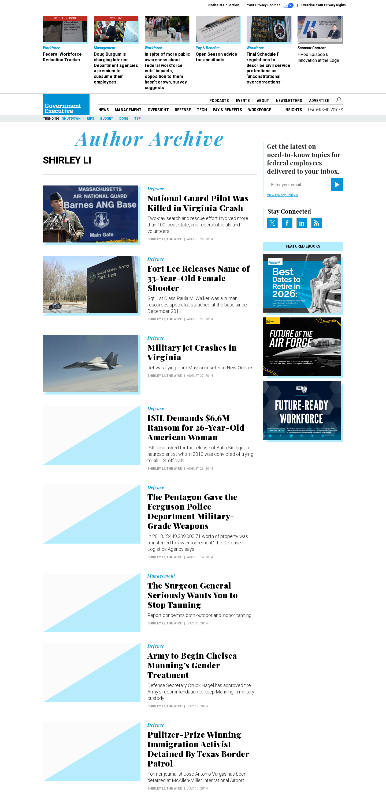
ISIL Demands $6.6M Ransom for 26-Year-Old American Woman (195, 427)
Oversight (158, 109)
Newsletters (289, 100)
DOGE (123, 118)
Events (243, 100)
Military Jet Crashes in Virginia (192, 352)
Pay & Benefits (227, 109)
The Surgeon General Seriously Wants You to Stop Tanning (192, 595)
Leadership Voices (325, 109)
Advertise (319, 100)
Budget (106, 118)
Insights (293, 109)
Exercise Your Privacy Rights (323, 5)
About (263, 100)
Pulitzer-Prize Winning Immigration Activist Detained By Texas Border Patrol (198, 749)
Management (128, 109)
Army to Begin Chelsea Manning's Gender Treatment (192, 665)
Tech (202, 109)
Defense (183, 109)
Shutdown (71, 118)
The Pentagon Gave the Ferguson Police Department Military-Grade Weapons (192, 511)
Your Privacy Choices (270, 5)
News (103, 109)
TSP (137, 118)
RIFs (90, 118)
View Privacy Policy (282, 195)
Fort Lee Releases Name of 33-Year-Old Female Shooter (198, 278)
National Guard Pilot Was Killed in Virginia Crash (197, 203)
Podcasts (219, 100)
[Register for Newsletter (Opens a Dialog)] (337, 184)
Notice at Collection (223, 5)
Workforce (260, 109)
